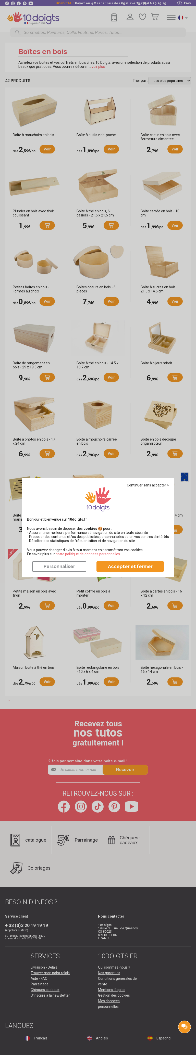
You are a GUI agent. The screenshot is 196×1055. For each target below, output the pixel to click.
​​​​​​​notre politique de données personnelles (88, 554)
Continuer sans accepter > (148, 485)
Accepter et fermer (130, 566)
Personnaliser (59, 566)
